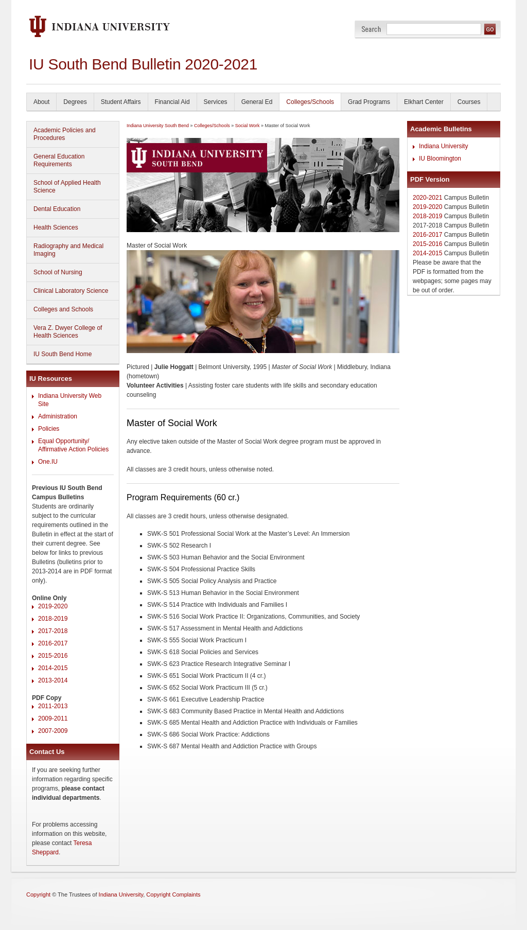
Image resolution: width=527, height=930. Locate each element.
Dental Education (56, 209)
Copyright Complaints (173, 894)
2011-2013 (52, 706)
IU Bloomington (440, 158)
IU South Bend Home (62, 354)
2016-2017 (52, 643)
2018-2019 (52, 618)
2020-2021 (427, 197)
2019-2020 (52, 606)
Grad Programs (369, 102)
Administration (57, 416)
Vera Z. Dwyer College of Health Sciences (67, 331)
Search (371, 29)
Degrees (74, 102)
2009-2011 (52, 718)
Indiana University (443, 146)
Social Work (247, 125)
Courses (469, 102)
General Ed (257, 102)
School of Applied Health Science (67, 186)
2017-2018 (52, 631)
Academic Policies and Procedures (64, 134)
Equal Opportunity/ (63, 441)
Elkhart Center (424, 102)
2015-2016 (52, 655)
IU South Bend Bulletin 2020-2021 (143, 64)
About (41, 102)
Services (215, 102)
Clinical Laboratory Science (70, 290)
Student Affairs (121, 102)
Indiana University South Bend (158, 125)
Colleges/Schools (310, 102)
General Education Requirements (58, 160)
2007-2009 (52, 730)
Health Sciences (55, 227)
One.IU (48, 461)
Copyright (38, 894)
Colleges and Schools (63, 309)
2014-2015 (52, 668)
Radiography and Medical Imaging (68, 249)
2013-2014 (52, 680)
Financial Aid (172, 102)
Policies (48, 428)
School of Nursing (57, 272)
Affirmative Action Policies (73, 449)
